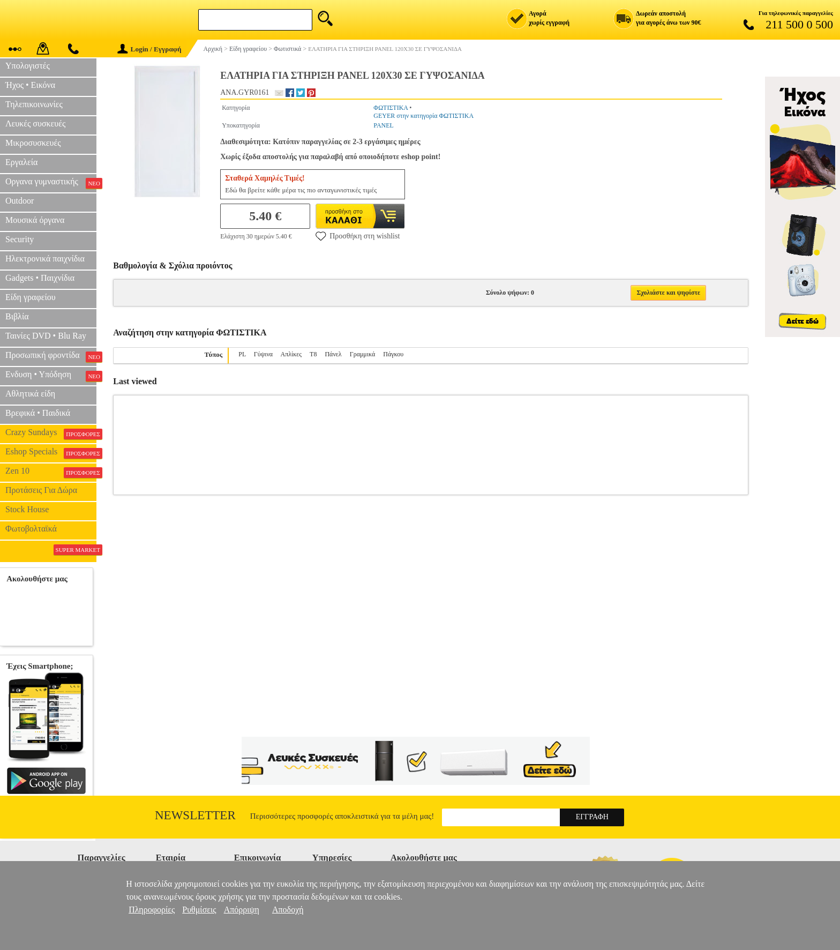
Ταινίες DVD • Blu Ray (45, 335)
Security (19, 239)
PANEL (383, 125)
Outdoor (19, 200)
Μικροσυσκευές (33, 142)
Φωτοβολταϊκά (31, 528)
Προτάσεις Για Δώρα (41, 490)
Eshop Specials (50, 453)
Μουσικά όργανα (34, 220)
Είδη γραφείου (30, 297)
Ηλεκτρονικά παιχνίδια (45, 258)
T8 (313, 354)
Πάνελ (333, 354)
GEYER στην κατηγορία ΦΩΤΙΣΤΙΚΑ (423, 115)
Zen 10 (50, 472)
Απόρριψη (241, 909)
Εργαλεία (21, 162)
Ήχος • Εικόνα (30, 84)
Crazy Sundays (50, 433)
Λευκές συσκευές (35, 123)
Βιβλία (17, 316)
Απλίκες (291, 354)
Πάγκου (393, 354)
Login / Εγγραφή (149, 49)
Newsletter (195, 815)
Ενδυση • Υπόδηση (50, 376)
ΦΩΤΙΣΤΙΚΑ (390, 107)
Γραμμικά (363, 354)
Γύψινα (263, 354)
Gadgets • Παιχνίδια (39, 277)
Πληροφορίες (152, 909)
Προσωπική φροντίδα (50, 356)
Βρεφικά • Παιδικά (37, 412)
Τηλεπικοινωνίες (34, 104)
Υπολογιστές (27, 65)
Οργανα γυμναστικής (50, 183)
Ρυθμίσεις (199, 909)
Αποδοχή (288, 909)
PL (242, 354)
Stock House (27, 509)
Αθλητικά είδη (30, 393)
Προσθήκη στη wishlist (358, 236)
